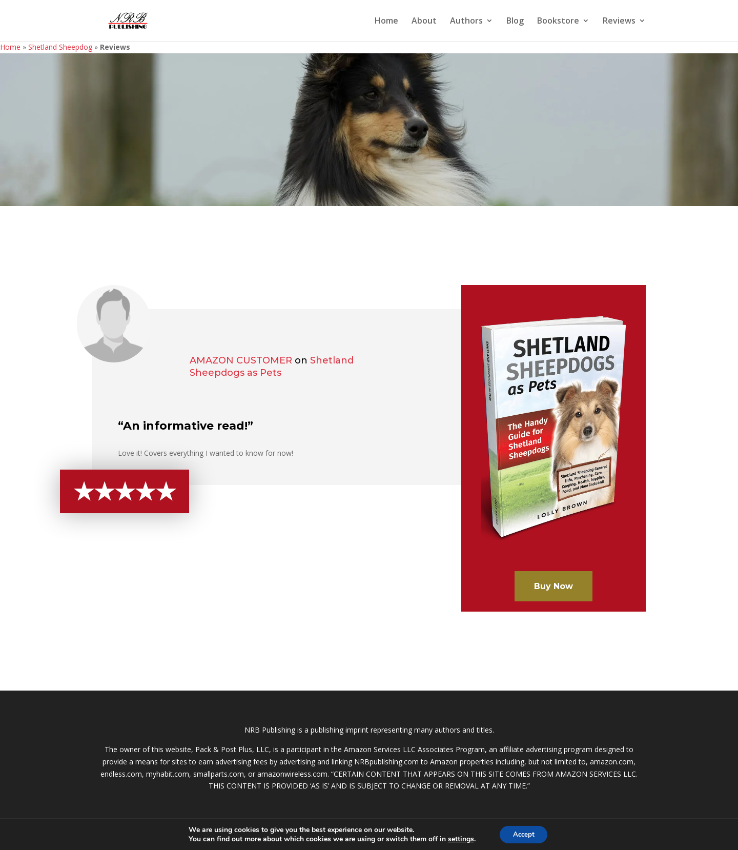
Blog (515, 21)
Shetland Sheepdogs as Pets (272, 366)
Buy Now (553, 586)
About (424, 21)
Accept (523, 834)
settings (458, 838)
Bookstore (558, 21)
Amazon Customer (241, 360)
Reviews (619, 21)
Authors (466, 21)
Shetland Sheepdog (60, 47)
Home (386, 21)
